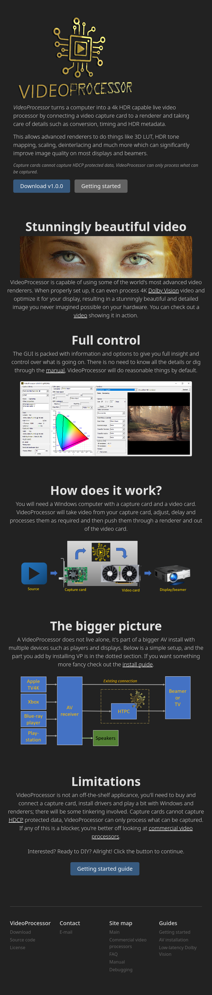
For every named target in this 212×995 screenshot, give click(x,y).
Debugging (120, 970)
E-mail (66, 932)
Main (114, 932)
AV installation (173, 940)
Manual (117, 962)
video (80, 315)
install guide (138, 664)
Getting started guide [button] (105, 868)
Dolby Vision (163, 290)
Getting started (174, 932)
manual (55, 370)
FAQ (113, 954)
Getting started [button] (101, 186)
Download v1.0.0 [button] (41, 186)
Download (20, 932)
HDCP (16, 820)
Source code (22, 940)
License (17, 947)
